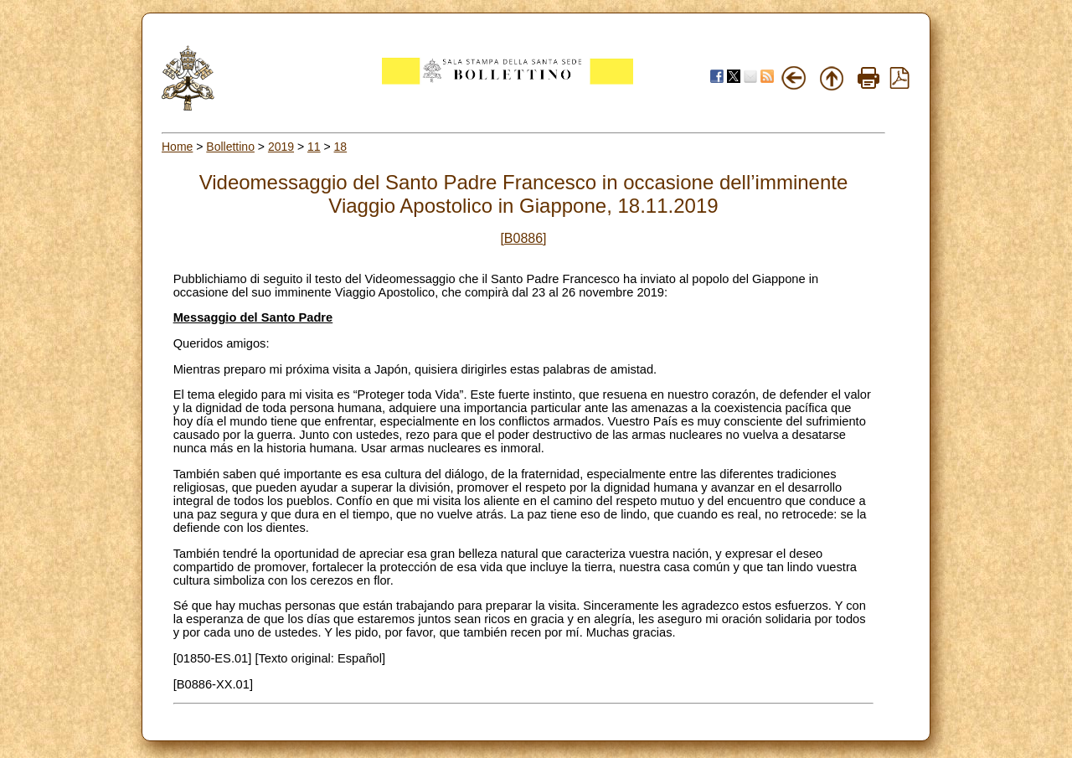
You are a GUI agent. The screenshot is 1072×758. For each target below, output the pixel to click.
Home (177, 146)
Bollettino (230, 146)
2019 (281, 146)
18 (341, 146)
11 (314, 146)
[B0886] (523, 238)
